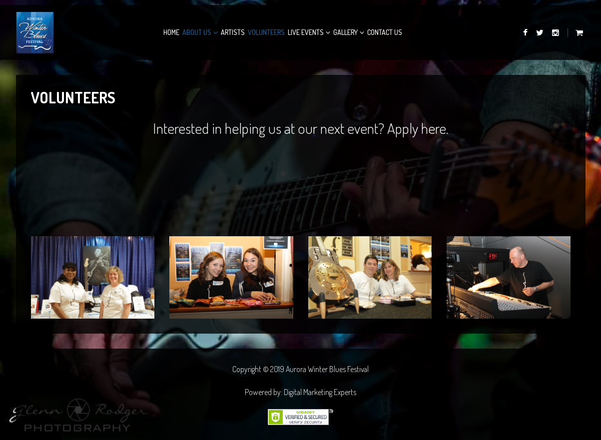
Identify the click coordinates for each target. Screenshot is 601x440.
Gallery (345, 32)
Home (171, 32)
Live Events (306, 32)
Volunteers (266, 32)
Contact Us (384, 32)
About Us (196, 32)
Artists (233, 32)
